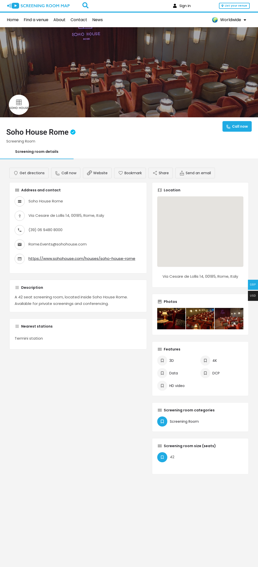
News (97, 20)
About (59, 20)
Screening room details (36, 151)
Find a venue (36, 20)
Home (13, 20)
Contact (79, 20)
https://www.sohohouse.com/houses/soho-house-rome (81, 263)
